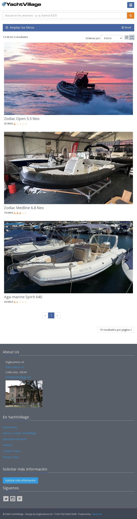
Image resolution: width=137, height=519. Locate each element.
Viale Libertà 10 (15, 367)
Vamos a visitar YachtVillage (19, 433)
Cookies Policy (11, 451)
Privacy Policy (11, 457)
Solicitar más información (20, 480)
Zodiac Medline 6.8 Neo (24, 207)
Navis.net (97, 514)
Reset (126, 27)
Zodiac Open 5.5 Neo (22, 118)
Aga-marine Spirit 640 (23, 296)
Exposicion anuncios (15, 439)
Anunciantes (10, 427)
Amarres (8, 445)
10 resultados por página (116, 329)
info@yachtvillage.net (18, 377)
